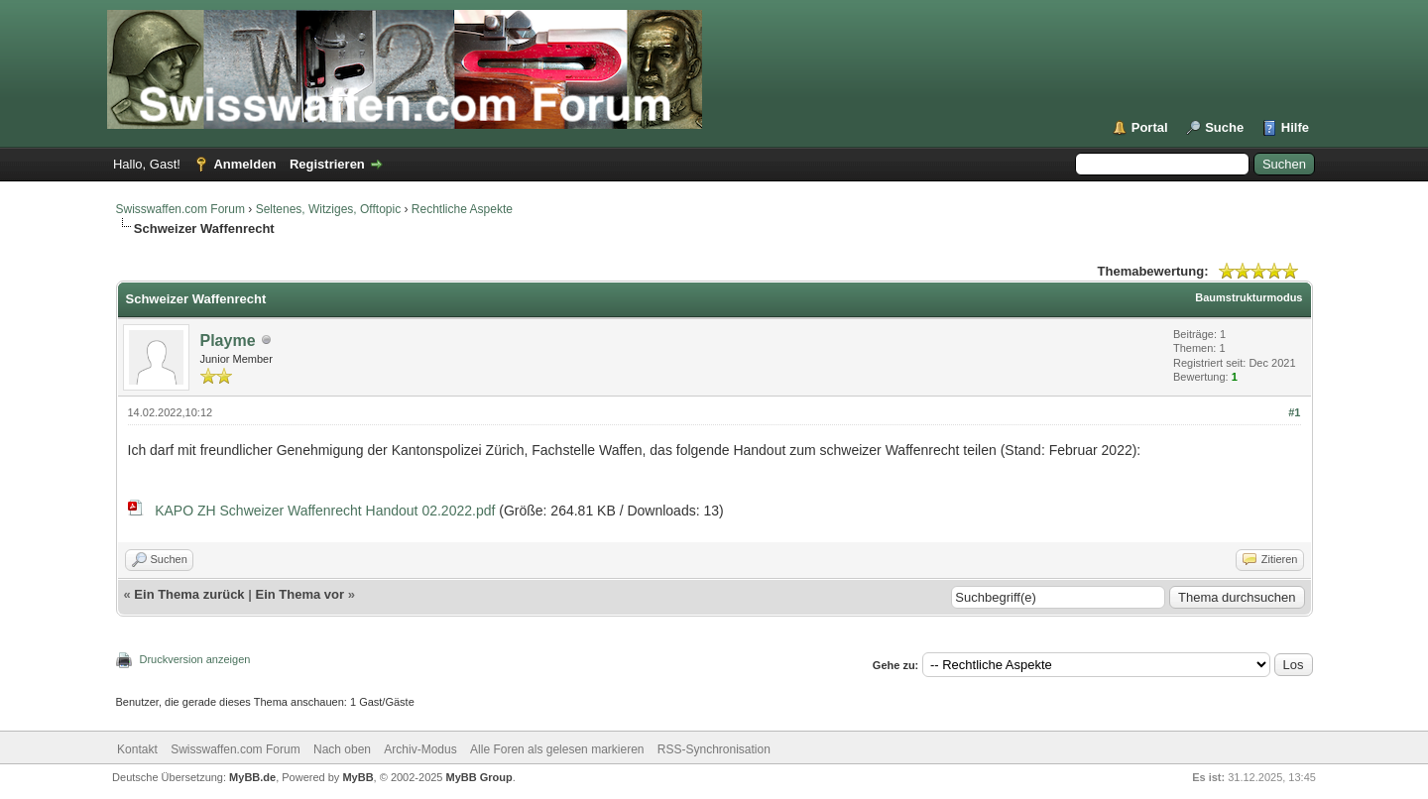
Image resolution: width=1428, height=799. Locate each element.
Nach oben (342, 749)
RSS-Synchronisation (714, 749)
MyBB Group (479, 777)
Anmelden (244, 164)
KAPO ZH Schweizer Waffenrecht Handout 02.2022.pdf (325, 510)
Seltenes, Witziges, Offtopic (329, 209)
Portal (1149, 127)
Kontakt (137, 749)
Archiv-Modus (420, 749)
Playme (228, 340)
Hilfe (1295, 127)
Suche (1224, 127)
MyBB (357, 777)
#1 (1294, 412)
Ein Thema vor (299, 594)
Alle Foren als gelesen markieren (557, 749)
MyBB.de (252, 777)
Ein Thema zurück (189, 594)
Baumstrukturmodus (1248, 297)
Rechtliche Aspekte (462, 209)
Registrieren (327, 164)
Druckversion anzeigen (195, 659)
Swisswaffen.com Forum (180, 209)
